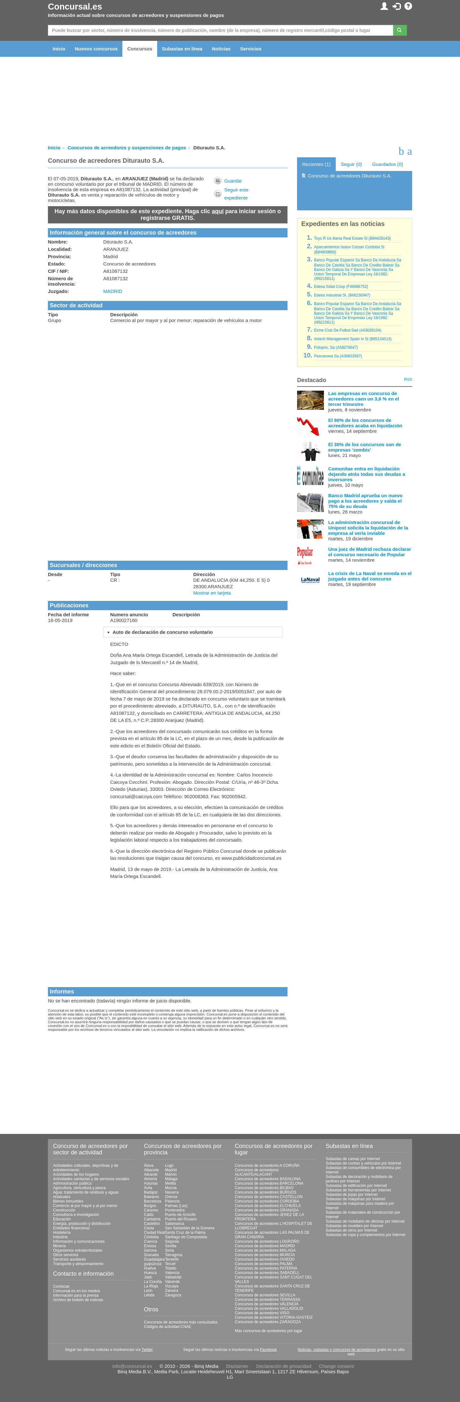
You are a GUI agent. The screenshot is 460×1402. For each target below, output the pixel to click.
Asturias (151, 1183)
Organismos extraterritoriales (77, 1250)
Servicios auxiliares (69, 1259)
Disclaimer (237, 1366)
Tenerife (172, 1259)
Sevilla (170, 1246)
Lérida (149, 1295)
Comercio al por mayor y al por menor (85, 1205)
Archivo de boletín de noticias (78, 1300)
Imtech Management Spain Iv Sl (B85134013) (353, 339)
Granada (151, 1255)
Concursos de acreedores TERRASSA (267, 1299)
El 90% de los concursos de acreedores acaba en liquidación (365, 422)
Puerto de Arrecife (180, 1214)
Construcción (64, 1210)
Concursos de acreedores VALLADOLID (269, 1308)
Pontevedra (175, 1210)
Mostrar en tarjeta (212, 593)
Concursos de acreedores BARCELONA (269, 1183)
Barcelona (152, 1201)
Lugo (169, 1165)
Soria (169, 1250)
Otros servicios (65, 1255)
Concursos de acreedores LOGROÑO (267, 1241)
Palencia (172, 1201)
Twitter (147, 1349)
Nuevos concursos (96, 48)
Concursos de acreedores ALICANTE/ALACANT (257, 1172)
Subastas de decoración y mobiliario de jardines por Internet (359, 1178)
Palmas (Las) (176, 1205)
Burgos (150, 1205)
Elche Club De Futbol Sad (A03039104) (347, 330)
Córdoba (151, 1237)
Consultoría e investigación (76, 1214)
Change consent (336, 1366)
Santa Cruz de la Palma (185, 1232)
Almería (150, 1179)
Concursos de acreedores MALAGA (265, 1250)
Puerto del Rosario (181, 1219)
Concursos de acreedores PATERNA (266, 1268)
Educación (62, 1219)
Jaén (148, 1277)
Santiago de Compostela (186, 1237)
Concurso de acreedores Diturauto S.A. (350, 175)
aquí (218, 211)
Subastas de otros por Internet (351, 1230)
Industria (60, 1237)
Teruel (170, 1264)
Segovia (172, 1241)
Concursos (139, 48)
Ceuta (149, 1228)
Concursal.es (75, 6)
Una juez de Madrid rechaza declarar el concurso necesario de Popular (369, 551)
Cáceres (151, 1210)
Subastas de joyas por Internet (352, 1194)
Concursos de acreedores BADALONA (268, 1179)
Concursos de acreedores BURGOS (265, 1192)
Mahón (171, 1174)
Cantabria (152, 1219)
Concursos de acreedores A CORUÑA (267, 1165)
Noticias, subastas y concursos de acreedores (337, 1349)
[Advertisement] (168, 373)
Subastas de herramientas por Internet (358, 1190)
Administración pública (72, 1183)
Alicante (151, 1174)
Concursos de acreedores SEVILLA (265, 1295)
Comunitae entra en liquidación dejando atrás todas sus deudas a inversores (366, 474)
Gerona (150, 1250)
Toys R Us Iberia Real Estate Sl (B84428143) (352, 238)
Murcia (171, 1188)
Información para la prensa (76, 1295)
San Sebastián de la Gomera (189, 1228)
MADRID (112, 291)
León (148, 1290)
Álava (149, 1165)
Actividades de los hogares (76, 1174)
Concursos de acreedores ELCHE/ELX (268, 1205)
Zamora (171, 1290)
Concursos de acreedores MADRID (265, 1246)
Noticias (221, 48)
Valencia (172, 1273)
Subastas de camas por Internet (353, 1159)
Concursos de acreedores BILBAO (264, 1188)
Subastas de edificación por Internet (356, 1185)
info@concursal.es (132, 1366)
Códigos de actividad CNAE (167, 1326)
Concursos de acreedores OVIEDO (265, 1259)
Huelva (150, 1268)
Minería (59, 1246)
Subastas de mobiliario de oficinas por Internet (365, 1221)
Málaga (171, 1179)
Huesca (150, 1273)
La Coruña (153, 1281)
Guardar (233, 181)
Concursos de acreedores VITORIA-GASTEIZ (274, 1317)
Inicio (59, 48)
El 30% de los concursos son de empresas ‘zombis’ (364, 447)
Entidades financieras (71, 1228)
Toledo (170, 1268)
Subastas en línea (182, 48)
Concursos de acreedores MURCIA (265, 1255)
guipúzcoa (153, 1264)
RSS (408, 379)
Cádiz (149, 1214)
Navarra (172, 1192)
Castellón (152, 1223)
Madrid (171, 1170)
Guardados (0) (387, 164)
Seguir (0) (351, 164)
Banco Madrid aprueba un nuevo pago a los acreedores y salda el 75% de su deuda (365, 501)
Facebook (268, 1349)
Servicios (251, 48)
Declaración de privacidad (283, 1366)
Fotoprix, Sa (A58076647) (336, 347)
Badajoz (151, 1192)
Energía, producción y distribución (82, 1223)
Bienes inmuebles (68, 1201)
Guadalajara (154, 1259)
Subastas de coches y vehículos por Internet (363, 1163)
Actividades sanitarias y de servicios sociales (91, 1179)
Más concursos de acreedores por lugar (268, 1331)
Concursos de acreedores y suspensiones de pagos (127, 147)
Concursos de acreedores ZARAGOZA (268, 1322)
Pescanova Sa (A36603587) (338, 356)
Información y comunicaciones (78, 1241)
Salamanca (174, 1223)
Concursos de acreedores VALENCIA (266, 1304)
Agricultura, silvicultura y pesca (79, 1188)
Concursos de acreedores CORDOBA (267, 1201)
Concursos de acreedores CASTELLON (269, 1197)
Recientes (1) (316, 164)
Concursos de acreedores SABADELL (267, 1273)
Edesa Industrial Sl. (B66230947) (342, 295)
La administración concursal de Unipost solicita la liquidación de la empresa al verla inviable (368, 528)
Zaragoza (173, 1295)
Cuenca (150, 1241)
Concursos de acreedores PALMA (264, 1264)
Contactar (61, 1286)
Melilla (170, 1183)
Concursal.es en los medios (76, 1291)
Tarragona (173, 1255)
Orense (171, 1197)
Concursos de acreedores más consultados (181, 1322)
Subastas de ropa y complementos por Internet (365, 1235)
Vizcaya (172, 1286)
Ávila (148, 1188)
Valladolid (173, 1277)
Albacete (151, 1170)
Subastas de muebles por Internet (354, 1226)
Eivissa (150, 1246)
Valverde (172, 1281)
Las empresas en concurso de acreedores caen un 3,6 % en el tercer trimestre (363, 399)
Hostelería (62, 1232)
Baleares (151, 1197)
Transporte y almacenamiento (78, 1264)
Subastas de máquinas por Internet (356, 1199)
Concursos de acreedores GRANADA (267, 1210)
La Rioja (151, 1286)
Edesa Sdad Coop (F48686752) (341, 286)
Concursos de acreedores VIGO (262, 1313)
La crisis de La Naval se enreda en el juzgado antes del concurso (370, 576)
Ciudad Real (154, 1232)
